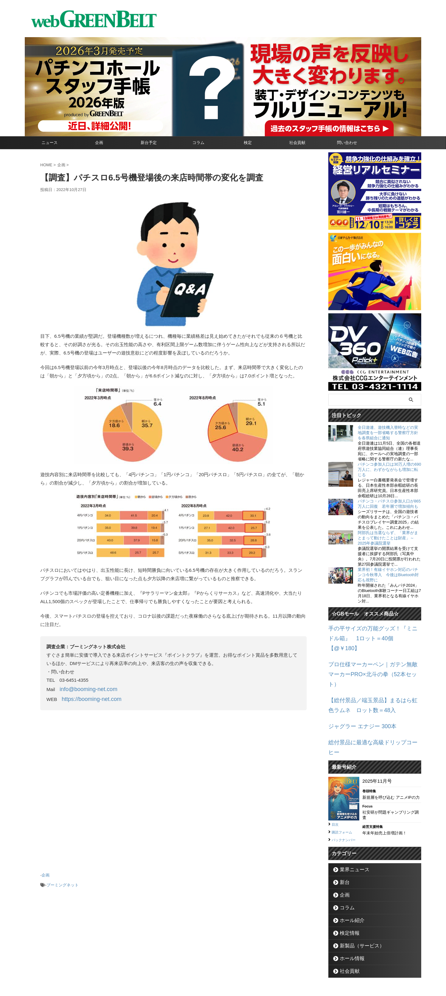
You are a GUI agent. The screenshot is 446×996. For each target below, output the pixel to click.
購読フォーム (345, 789)
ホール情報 (349, 922)
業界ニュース (351, 834)
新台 (343, 846)
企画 (99, 142)
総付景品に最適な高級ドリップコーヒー (370, 711)
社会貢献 (297, 142)
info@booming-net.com (84, 688)
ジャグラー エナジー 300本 (356, 696)
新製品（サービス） (357, 910)
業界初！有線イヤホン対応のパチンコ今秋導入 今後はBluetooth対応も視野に (388, 574)
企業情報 (189, 967)
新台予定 (149, 142)
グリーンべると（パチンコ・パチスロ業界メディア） (223, 982)
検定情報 (347, 897)
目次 (336, 782)
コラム (198, 142)
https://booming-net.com (87, 696)
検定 (248, 142)
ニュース (50, 142)
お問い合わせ (215, 967)
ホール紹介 (349, 884)
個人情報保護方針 (249, 967)
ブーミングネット (62, 879)
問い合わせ (347, 142)
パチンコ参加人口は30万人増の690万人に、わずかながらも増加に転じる (389, 469)
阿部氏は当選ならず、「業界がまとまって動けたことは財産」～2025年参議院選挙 (388, 538)
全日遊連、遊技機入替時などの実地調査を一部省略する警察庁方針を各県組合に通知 (388, 432)
